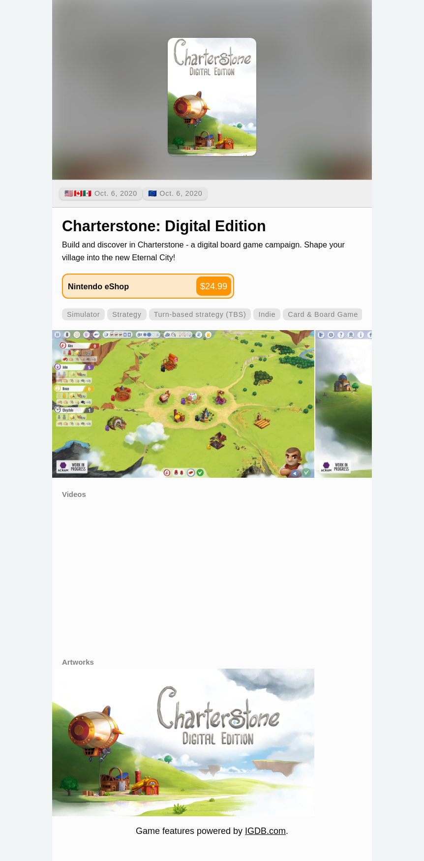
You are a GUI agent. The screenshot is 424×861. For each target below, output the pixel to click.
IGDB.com (265, 831)
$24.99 (213, 286)
